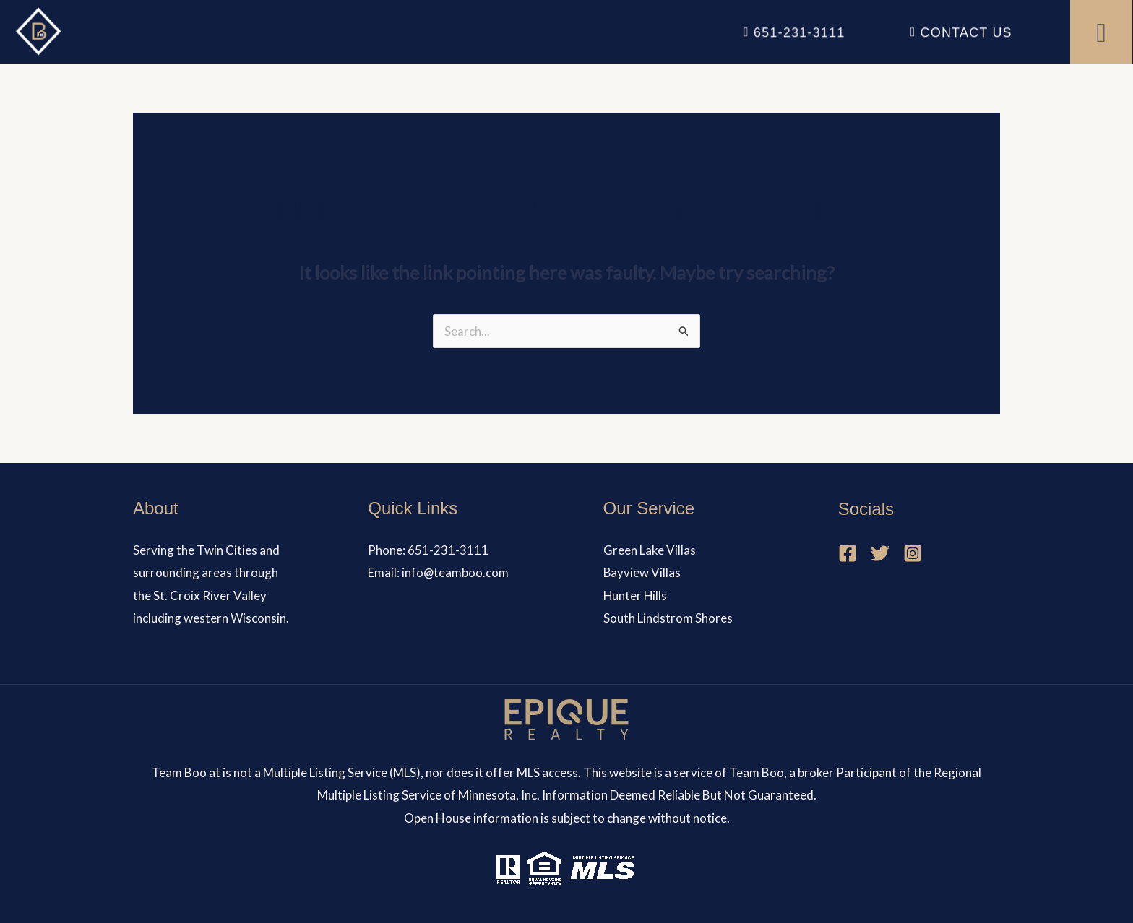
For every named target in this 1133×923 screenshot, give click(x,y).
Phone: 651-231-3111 (428, 550)
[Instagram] (912, 553)
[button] (1101, 32)
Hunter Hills (635, 595)
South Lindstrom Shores (668, 617)
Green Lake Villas (649, 550)
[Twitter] (880, 553)
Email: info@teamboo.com (438, 572)
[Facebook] (847, 553)
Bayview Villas (642, 572)
